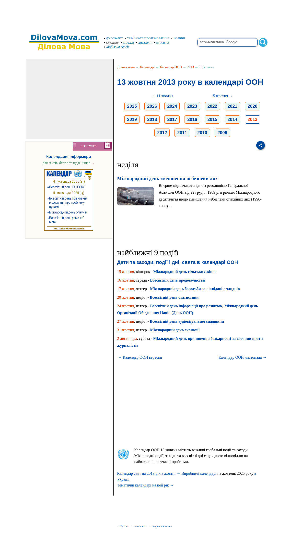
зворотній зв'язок (161, 525)
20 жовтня (125, 297)
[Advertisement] (145, 14)
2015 (212, 119)
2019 (132, 119)
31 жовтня (125, 330)
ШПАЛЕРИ (161, 42)
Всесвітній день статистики (174, 297)
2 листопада (127, 338)
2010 (202, 132)
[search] (227, 42)
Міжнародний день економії (174, 330)
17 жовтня (125, 289)
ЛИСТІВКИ (144, 42)
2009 (222, 132)
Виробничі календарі (198, 473)
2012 (162, 132)
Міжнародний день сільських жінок (185, 272)
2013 (190, 67)
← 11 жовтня (162, 96)
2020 (252, 106)
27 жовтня (125, 321)
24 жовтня (125, 306)
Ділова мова (126, 67)
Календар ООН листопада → (243, 357)
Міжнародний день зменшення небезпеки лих (167, 178)
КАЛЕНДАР (111, 42)
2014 (232, 119)
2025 (132, 106)
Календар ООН (171, 67)
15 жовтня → (222, 96)
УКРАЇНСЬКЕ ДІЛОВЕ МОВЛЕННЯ (147, 38)
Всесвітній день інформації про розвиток (186, 306)
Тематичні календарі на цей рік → (145, 485)
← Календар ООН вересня (140, 357)
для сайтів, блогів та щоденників (68, 163)
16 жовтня (125, 280)
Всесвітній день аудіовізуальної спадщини (187, 321)
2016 (192, 119)
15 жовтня (125, 272)
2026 (152, 106)
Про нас (123, 525)
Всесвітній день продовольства (177, 280)
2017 (172, 119)
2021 (232, 106)
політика (139, 525)
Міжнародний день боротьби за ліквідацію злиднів (195, 289)
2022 (212, 106)
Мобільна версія (117, 47)
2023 (192, 106)
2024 (172, 106)
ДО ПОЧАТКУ (113, 38)
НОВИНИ (178, 38)
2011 (182, 132)
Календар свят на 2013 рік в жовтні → (149, 473)
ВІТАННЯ (127, 42)
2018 (152, 119)
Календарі (147, 67)
